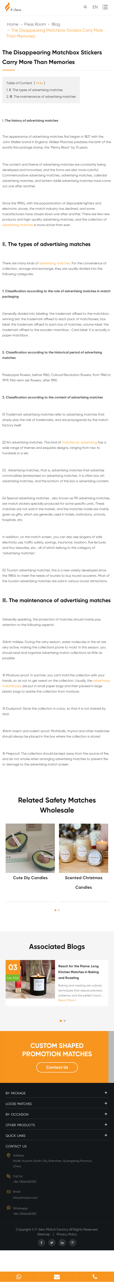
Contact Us (57, 1067)
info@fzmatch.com (25, 1197)
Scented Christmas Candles (83, 882)
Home (12, 24)
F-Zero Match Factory (52, 1229)
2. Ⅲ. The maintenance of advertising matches (41, 97)
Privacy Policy (67, 1234)
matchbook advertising (79, 442)
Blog (56, 24)
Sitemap (43, 1234)
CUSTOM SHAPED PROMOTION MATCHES (57, 1050)
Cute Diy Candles (30, 877)
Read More (67, 1000)
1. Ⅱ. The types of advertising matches (34, 90)
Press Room (35, 24)
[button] (55, 910)
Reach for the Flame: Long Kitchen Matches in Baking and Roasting (78, 972)
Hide (39, 83)
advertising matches (17, 225)
